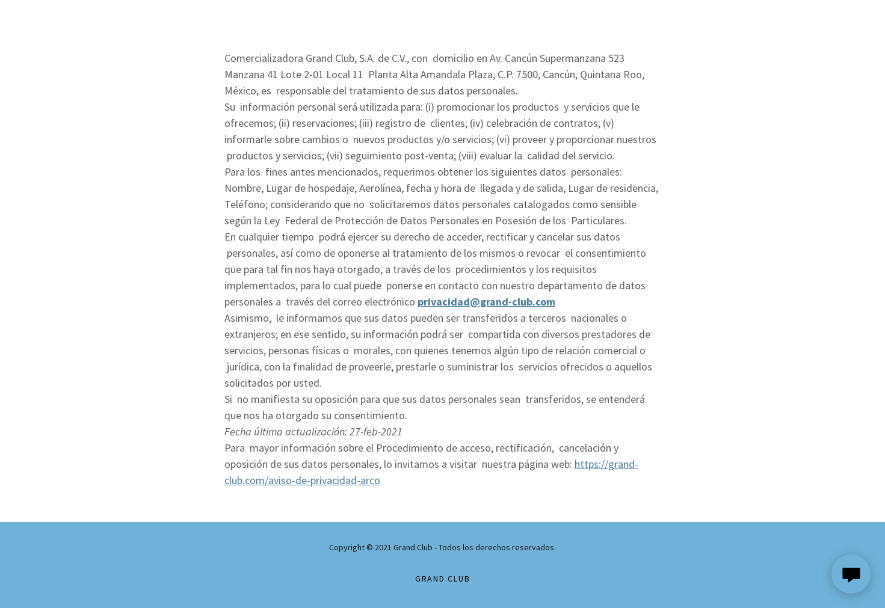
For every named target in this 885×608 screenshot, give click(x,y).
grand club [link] (442, 578)
